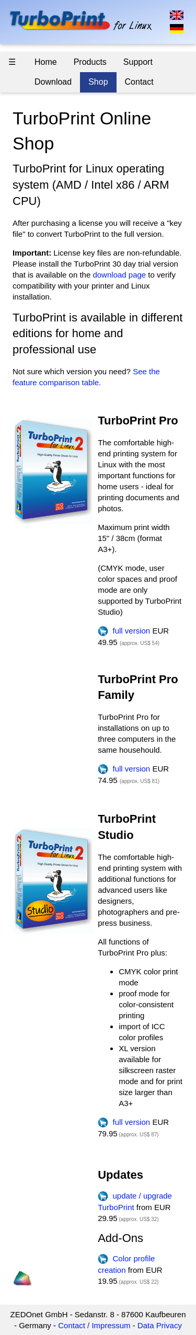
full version (124, 630)
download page (119, 274)
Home (45, 61)
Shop (98, 81)
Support (138, 61)
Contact (139, 81)
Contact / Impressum (94, 1325)
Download (53, 81)
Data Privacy (159, 1325)
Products (90, 61)
